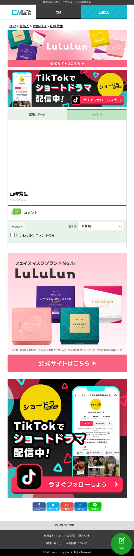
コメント (96, 114)
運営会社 (83, 535)
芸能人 (104, 12)
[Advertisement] (67, 155)
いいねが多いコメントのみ (35, 235)
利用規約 (49, 535)
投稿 (121, 548)
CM (58, 12)
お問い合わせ (53, 543)
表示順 (96, 226)
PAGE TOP (67, 525)
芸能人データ (37, 114)
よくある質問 (66, 535)
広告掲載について (77, 543)
